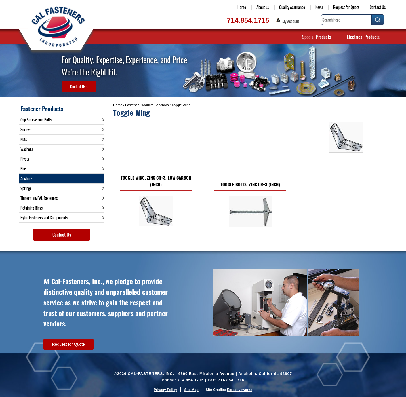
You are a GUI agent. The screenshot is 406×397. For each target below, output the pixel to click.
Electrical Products (363, 36)
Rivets (24, 159)
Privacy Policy (165, 390)
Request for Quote (346, 7)
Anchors (162, 105)
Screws (25, 129)
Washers (26, 149)
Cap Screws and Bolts (36, 120)
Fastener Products (139, 105)
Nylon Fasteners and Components (44, 217)
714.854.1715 (248, 20)
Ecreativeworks (239, 390)
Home (241, 7)
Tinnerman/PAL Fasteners (39, 198)
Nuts (23, 139)
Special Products (316, 36)
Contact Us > (79, 86)
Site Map (191, 390)
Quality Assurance (292, 7)
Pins (23, 169)
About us (262, 7)
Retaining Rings (31, 208)
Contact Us (378, 7)
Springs (25, 188)
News (319, 7)
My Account (290, 21)
